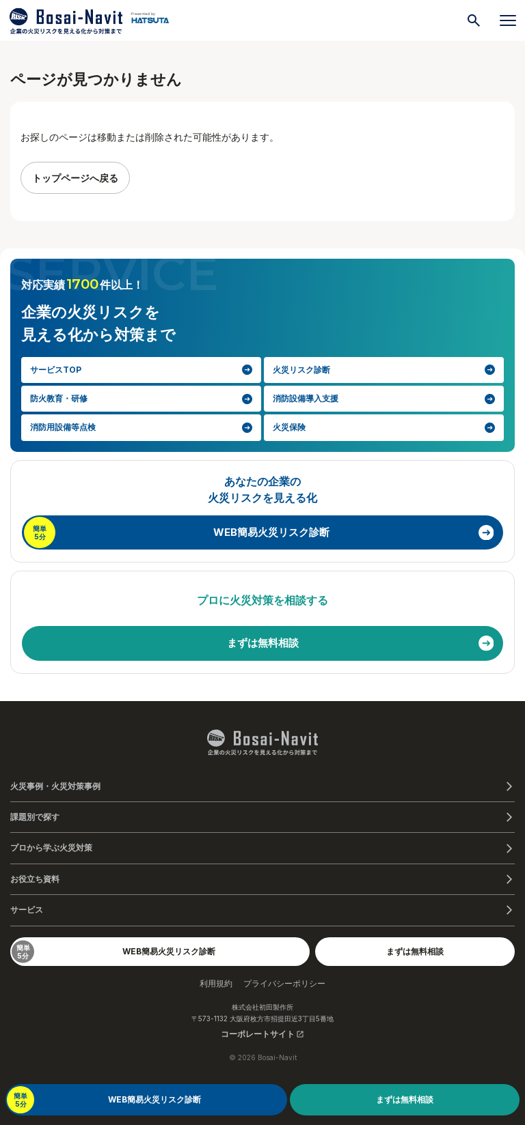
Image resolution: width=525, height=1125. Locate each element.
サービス (26, 910)
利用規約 (216, 983)
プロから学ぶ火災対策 (51, 847)
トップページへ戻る (75, 178)
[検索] (474, 20)
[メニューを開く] (508, 20)
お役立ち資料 (34, 879)
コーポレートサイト (262, 1034)
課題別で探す (34, 817)
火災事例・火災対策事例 (55, 786)
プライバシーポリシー (284, 983)
